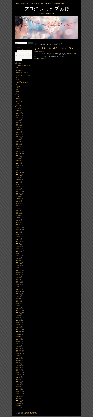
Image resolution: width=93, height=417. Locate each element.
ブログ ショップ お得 (46, 8)
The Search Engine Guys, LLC (31, 413)
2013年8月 (18, 357)
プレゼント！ (19, 103)
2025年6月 (18, 124)
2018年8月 (18, 253)
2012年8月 (18, 377)
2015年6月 (18, 319)
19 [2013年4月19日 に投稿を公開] (28, 55)
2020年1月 (18, 224)
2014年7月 (18, 338)
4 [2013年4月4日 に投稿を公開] (25, 51)
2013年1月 (18, 369)
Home (17, 3)
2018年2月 (18, 263)
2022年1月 (18, 188)
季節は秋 (18, 86)
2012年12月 (19, 370)
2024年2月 (18, 148)
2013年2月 (18, 367)
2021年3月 (18, 201)
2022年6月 (18, 179)
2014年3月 (18, 345)
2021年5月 (18, 198)
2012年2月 (18, 388)
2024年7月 (18, 141)
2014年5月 (18, 341)
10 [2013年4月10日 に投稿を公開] (23, 53)
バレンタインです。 (20, 69)
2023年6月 (18, 158)
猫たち (17, 91)
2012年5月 (18, 383)
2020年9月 (18, 210)
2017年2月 (18, 284)
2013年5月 (18, 362)
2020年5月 (18, 217)
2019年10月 (19, 229)
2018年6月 (18, 257)
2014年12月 (19, 329)
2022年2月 (18, 186)
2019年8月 (18, 232)
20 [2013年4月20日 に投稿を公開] (30, 55)
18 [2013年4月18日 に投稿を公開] (25, 55)
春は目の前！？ (19, 70)
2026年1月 (18, 112)
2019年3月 (18, 241)
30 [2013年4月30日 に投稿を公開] (20, 60)
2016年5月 (18, 300)
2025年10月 (19, 117)
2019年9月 (18, 231)
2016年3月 (18, 303)
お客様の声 (18, 98)
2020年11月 (19, 208)
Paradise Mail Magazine (59, 3)
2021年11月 (19, 191)
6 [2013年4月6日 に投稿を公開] (30, 51)
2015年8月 (18, 315)
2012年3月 (18, 386)
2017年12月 (19, 267)
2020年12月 (19, 207)
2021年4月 (18, 200)
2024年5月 (18, 144)
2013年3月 (18, 365)
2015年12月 (19, 308)
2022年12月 (19, 169)
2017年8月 (18, 274)
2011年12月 (19, 391)
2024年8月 (18, 139)
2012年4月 (18, 384)
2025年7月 (18, 122)
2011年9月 (18, 396)
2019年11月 (19, 227)
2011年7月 (18, 400)
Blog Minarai (48, 3)
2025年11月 (19, 115)
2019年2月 (18, 243)
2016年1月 (18, 307)
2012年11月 (19, 372)
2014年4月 (18, 343)
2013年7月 (18, 358)
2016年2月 (18, 305)
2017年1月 (18, 286)
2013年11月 (19, 351)
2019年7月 (18, 234)
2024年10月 (19, 136)
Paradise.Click (24, 3)
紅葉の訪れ (18, 81)
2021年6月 (18, 196)
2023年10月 (19, 153)
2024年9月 (18, 138)
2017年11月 (19, 269)
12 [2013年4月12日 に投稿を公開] (28, 53)
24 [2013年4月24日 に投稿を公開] (23, 58)
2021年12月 (19, 189)
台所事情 (18, 79)
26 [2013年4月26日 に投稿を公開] (28, 58)
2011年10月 (19, 395)
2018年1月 (18, 265)
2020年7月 (18, 213)
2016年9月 (18, 293)
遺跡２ (17, 87)
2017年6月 (18, 277)
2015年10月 (19, 312)
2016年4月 (18, 301)
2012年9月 (18, 376)
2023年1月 (18, 167)
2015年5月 (18, 320)
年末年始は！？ (19, 74)
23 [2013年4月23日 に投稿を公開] (20, 58)
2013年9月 (18, 355)
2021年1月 (18, 205)
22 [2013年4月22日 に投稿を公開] (18, 58)
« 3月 (16, 62)
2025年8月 (18, 120)
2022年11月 (19, 170)
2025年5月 (18, 125)
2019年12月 (19, 226)
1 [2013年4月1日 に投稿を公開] (18, 51)
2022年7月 (18, 177)
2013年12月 (19, 350)
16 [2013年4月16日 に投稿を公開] (20, 55)
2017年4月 (18, 281)
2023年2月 (18, 165)
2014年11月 (19, 331)
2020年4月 (18, 219)
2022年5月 (18, 181)
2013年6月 (18, 360)
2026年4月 (18, 108)
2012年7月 (18, 379)
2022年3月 (18, 184)
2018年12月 (19, 246)
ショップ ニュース (20, 100)
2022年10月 (19, 172)
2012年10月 (19, 374)
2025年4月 (18, 127)
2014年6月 (18, 339)
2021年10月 (19, 193)
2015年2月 (18, 326)
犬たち (17, 93)
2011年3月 (18, 407)
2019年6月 (18, 236)
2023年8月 (18, 156)
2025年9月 (18, 119)
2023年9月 (18, 155)
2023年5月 (18, 160)
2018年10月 (19, 250)
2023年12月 (19, 150)
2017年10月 (19, 270)
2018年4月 (18, 260)
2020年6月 (18, 215)
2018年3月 (18, 262)
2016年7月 (18, 296)
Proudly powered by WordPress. (30, 412)
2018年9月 (18, 251)
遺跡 (17, 89)
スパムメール (19, 101)
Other (17, 96)
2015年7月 (18, 317)
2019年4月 (18, 239)
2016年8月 (18, 295)
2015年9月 (18, 313)
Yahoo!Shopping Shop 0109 (36, 3)
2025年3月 (18, 129)
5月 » (19, 62)
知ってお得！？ (42, 58)
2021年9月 (18, 194)
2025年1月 (18, 132)
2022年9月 (18, 174)
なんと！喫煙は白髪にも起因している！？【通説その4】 (55, 49)
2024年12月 (19, 134)
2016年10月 (19, 291)
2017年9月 (18, 272)
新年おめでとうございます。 (22, 72)
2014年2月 (18, 346)
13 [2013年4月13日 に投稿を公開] (30, 53)
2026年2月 (18, 110)
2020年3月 (18, 220)
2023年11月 (19, 151)
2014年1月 (18, 348)
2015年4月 (18, 322)
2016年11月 (19, 289)
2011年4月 (18, 405)
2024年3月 (18, 146)
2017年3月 (18, 282)
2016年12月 (19, 288)
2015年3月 (18, 324)
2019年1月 (18, 244)
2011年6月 (18, 401)
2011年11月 (19, 393)
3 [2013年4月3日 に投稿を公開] (23, 51)
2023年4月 (18, 162)
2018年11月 (19, 248)
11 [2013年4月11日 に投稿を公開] (25, 53)
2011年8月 (18, 398)
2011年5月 (18, 403)
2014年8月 (18, 336)
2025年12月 (19, 113)
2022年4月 (18, 182)
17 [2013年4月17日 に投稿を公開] (23, 55)
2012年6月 (18, 381)
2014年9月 (18, 334)
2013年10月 (19, 353)
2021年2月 (18, 203)
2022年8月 (18, 175)
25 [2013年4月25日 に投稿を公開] (25, 58)
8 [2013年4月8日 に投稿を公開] (18, 53)
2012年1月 (18, 389)
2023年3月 (18, 163)
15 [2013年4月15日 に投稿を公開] (18, 55)
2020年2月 (18, 222)
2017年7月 (18, 276)
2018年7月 (18, 255)
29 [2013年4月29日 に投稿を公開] (18, 60)
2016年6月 (18, 298)
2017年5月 (18, 279)
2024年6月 (18, 143)
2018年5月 (18, 258)
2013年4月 (18, 364)
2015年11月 (19, 310)
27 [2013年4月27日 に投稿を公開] (30, 58)
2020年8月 (18, 212)
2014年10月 (19, 332)
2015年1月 (18, 327)
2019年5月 (18, 238)
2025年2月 (18, 131)
